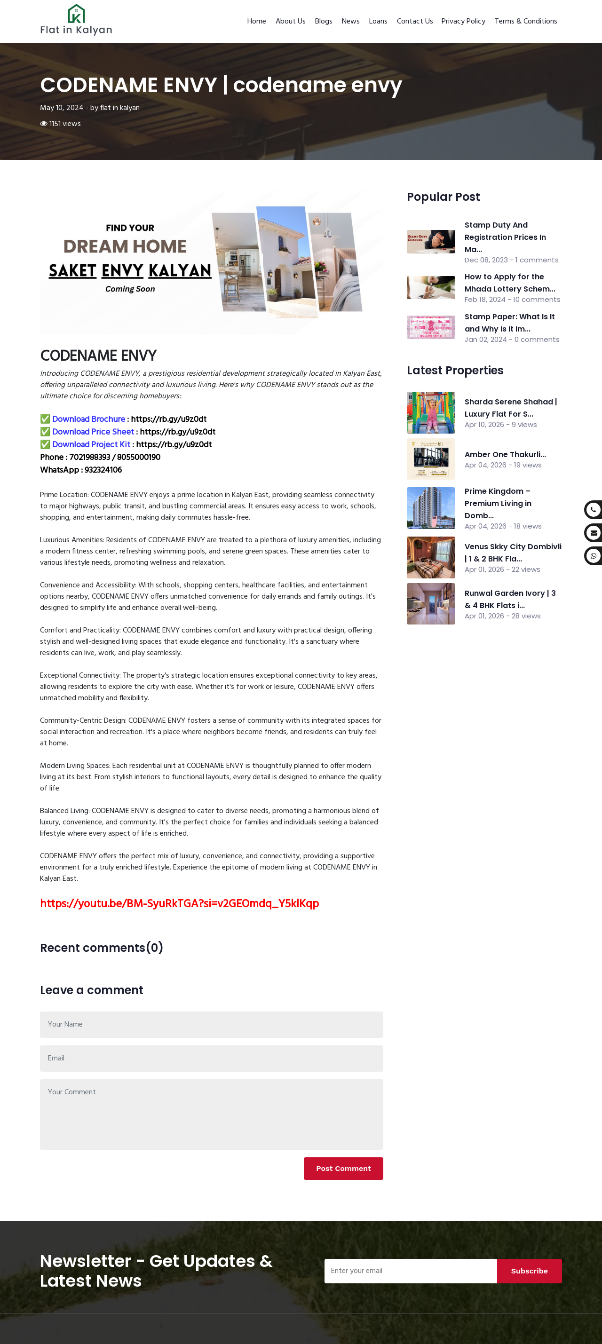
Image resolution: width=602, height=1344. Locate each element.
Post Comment (343, 1168)
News (351, 22)
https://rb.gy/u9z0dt (168, 420)
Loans (378, 22)
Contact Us (415, 22)
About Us (291, 22)
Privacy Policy (463, 22)
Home (256, 22)
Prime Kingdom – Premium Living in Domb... (498, 503)
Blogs (324, 22)
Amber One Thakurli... (505, 454)
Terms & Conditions (526, 22)
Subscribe (529, 1270)
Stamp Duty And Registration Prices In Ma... (505, 237)
